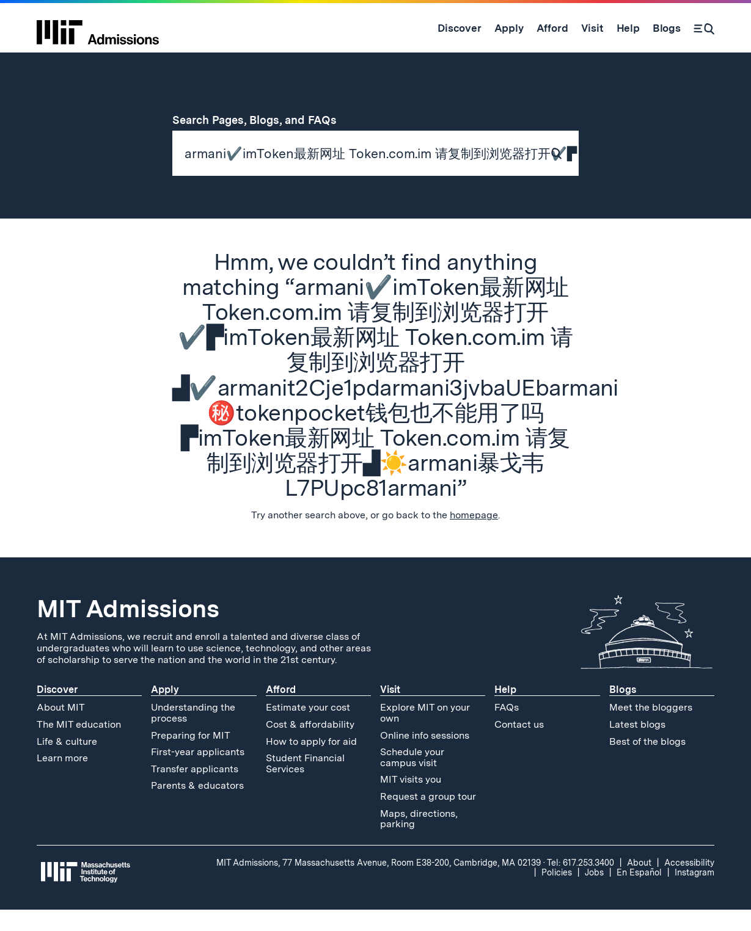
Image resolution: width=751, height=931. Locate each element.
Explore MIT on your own (425, 734)
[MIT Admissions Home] (98, 28)
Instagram (694, 894)
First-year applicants (197, 773)
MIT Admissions (128, 630)
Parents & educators (197, 807)
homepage (474, 537)
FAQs (506, 729)
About (639, 884)
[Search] (704, 28)
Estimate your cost (308, 729)
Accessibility (689, 884)
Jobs (594, 894)
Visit (390, 711)
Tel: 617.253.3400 (580, 884)
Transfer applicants (194, 790)
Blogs (622, 711)
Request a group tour (428, 818)
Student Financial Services (305, 784)
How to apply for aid (311, 763)
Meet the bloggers (650, 729)
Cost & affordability (310, 746)
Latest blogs (637, 746)
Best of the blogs (647, 763)
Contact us (519, 746)
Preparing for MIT (190, 757)
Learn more (62, 779)
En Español (639, 894)
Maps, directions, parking (419, 840)
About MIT (61, 729)
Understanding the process (193, 734)
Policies (556, 894)
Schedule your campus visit (412, 778)
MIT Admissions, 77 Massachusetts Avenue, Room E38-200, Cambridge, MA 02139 (378, 884)
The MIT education (79, 746)
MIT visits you (410, 801)
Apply (165, 711)
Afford (281, 711)
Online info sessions (424, 757)
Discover (57, 711)
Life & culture (67, 763)
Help (505, 711)
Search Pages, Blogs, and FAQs (261, 120)
